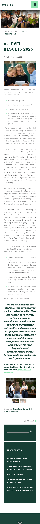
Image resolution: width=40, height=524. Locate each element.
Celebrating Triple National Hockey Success (19, 480)
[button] (15, 401)
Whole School (13, 411)
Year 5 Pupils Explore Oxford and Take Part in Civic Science (20, 489)
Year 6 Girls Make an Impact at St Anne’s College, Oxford (19, 467)
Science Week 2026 (15, 474)
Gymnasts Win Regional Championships (17, 459)
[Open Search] (29, 4)
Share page (29, 421)
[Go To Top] (20, 513)
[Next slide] (33, 388)
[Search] (18, 431)
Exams (15, 409)
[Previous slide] (7, 388)
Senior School (23, 409)
